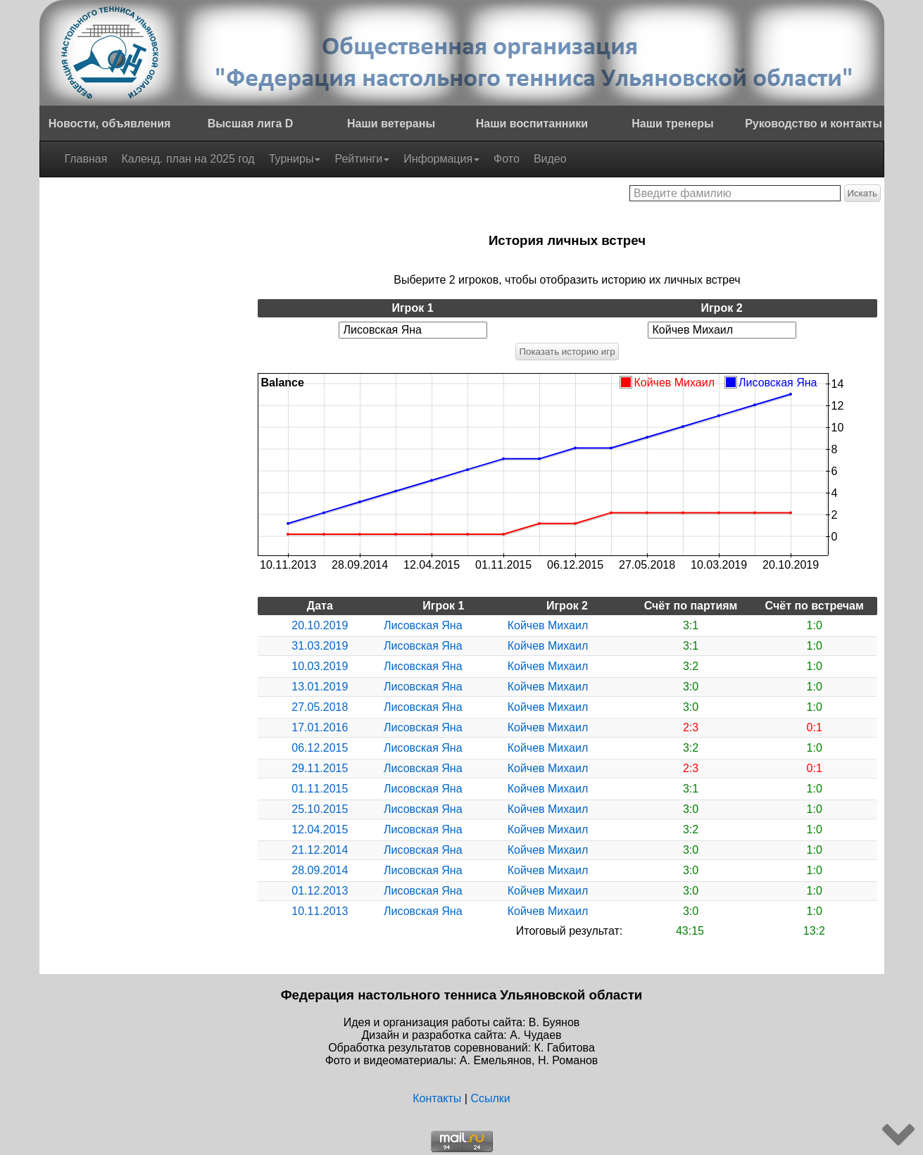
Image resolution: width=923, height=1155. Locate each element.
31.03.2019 (319, 646)
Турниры (295, 159)
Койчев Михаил (548, 625)
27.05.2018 (319, 707)
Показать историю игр (567, 351)
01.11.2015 (319, 789)
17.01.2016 (319, 727)
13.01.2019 (319, 687)
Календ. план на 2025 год (187, 159)
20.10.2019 (319, 625)
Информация (441, 159)
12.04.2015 (319, 829)
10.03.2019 (319, 666)
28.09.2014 (319, 870)
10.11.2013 (319, 911)
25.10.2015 (319, 809)
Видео (550, 159)
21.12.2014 (319, 850)
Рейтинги (361, 159)
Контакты (437, 1098)
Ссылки (490, 1098)
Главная (86, 159)
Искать (863, 193)
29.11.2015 (319, 768)
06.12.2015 (319, 748)
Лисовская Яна (423, 625)
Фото (507, 159)
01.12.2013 (319, 891)
